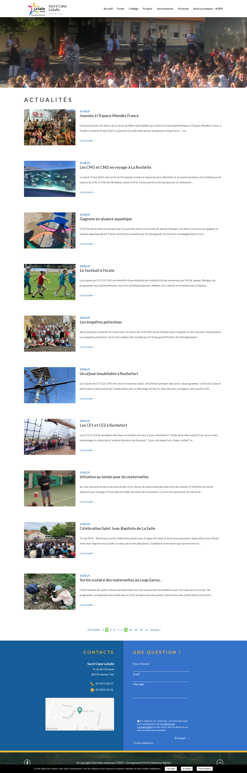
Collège (133, 8)
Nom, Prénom (141, 663)
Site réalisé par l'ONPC (111, 762)
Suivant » (155, 629)
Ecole (120, 8)
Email (136, 674)
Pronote (183, 8)
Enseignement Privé (137, 762)
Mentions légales (161, 762)
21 (146, 629)
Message (139, 684)
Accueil (108, 8)
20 (141, 629)
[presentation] (163, 709)
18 (130, 629)
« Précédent (93, 629)
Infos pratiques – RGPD (208, 8)
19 (135, 629)
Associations (165, 8)
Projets (147, 8)
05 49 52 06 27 (104, 683)
